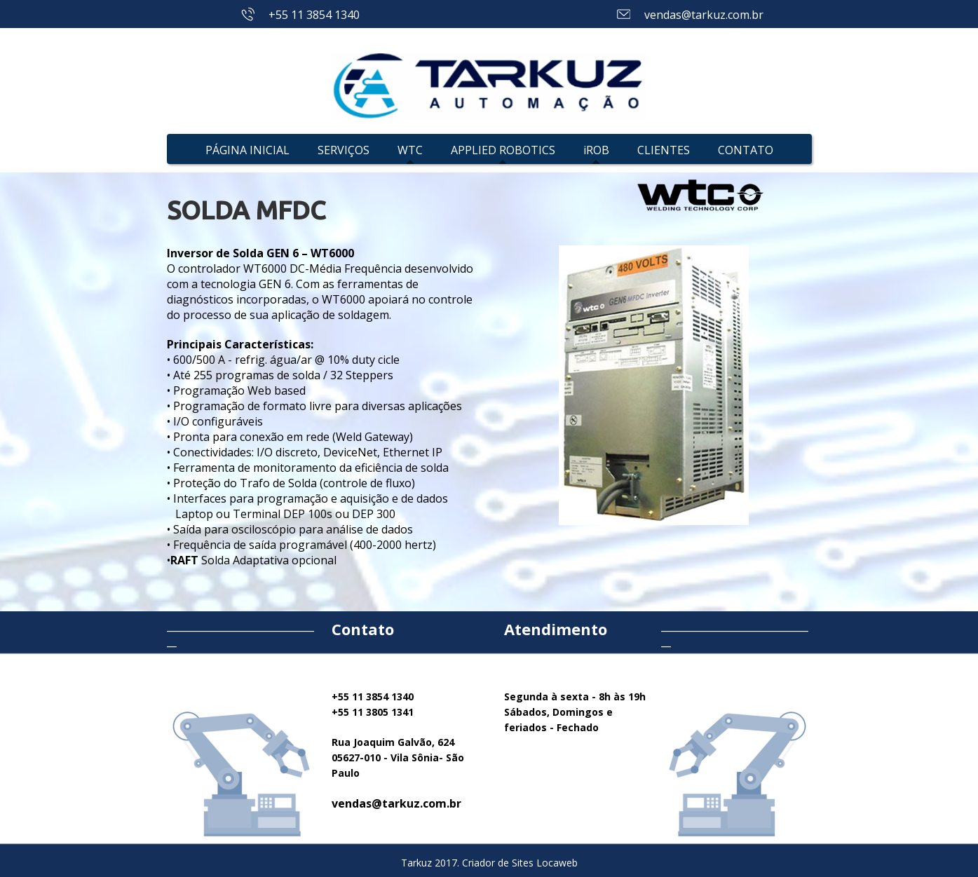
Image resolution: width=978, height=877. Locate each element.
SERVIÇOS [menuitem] (343, 150)
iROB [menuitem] (596, 150)
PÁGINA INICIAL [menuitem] (247, 150)
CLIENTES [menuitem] (663, 150)
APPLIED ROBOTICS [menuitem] (503, 150)
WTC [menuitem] (410, 150)
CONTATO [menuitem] (745, 150)
